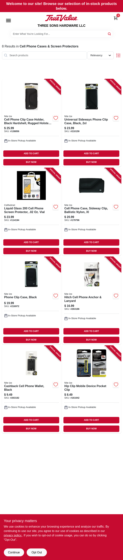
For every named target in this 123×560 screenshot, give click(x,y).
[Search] (109, 34)
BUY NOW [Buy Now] (31, 162)
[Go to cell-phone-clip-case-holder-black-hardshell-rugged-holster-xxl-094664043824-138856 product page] (31, 123)
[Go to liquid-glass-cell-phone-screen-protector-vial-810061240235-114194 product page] (31, 212)
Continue (14, 552)
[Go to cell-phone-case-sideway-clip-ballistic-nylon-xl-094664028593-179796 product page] (91, 212)
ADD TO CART (31, 153)
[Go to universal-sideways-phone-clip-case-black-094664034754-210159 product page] (91, 123)
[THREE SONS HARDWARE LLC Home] (61, 18)
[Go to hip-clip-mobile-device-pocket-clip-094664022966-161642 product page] (91, 389)
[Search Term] (61, 34)
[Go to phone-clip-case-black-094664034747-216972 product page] (31, 300)
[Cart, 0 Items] (115, 18)
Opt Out (36, 552)
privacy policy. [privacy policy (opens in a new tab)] (13, 535)
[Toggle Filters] (118, 55)
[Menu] (8, 20)
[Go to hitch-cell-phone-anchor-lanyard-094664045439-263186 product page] (91, 300)
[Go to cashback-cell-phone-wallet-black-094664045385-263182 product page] (31, 389)
